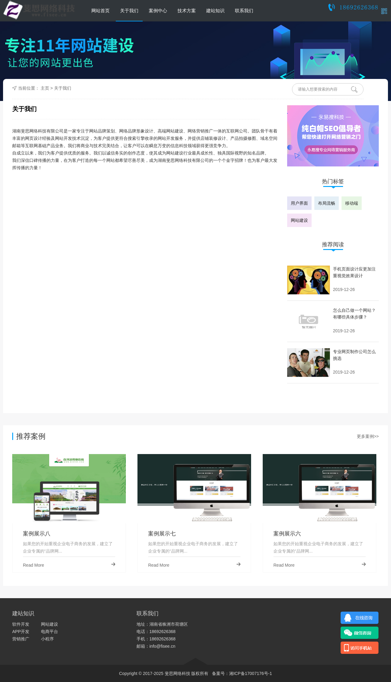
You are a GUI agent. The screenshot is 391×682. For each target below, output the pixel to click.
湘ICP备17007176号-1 (250, 673)
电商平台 (49, 631)
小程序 (47, 638)
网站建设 (299, 220)
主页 (45, 88)
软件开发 (20, 624)
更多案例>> (368, 436)
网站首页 (100, 10)
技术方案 (186, 10)
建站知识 (215, 10)
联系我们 (244, 10)
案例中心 (158, 10)
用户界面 (299, 203)
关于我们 (129, 10)
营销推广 (20, 638)
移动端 (351, 203)
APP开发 (20, 631)
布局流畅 (326, 203)
